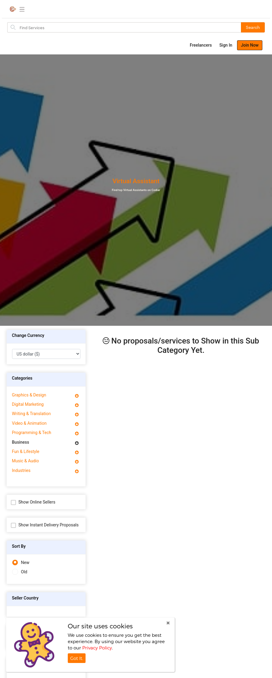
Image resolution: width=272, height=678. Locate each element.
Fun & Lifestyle (25, 451)
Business (20, 442)
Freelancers (201, 45)
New (21, 563)
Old (19, 572)
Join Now (250, 45)
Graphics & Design (29, 395)
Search (253, 27)
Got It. (76, 658)
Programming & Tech (31, 432)
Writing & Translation (31, 413)
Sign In (225, 45)
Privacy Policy (97, 647)
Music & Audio (25, 460)
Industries (21, 470)
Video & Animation (29, 423)
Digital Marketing (28, 404)
